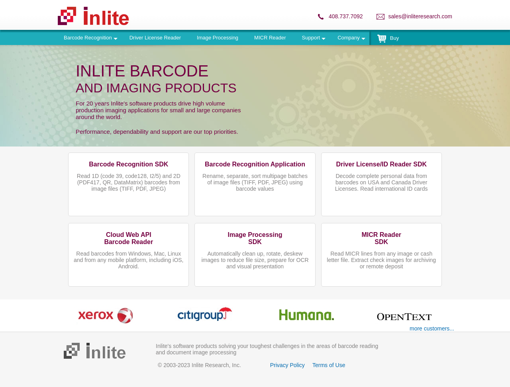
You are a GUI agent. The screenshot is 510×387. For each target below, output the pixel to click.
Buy (388, 38)
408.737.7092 (346, 16)
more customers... (432, 328)
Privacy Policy (287, 365)
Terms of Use (328, 365)
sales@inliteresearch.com (420, 16)
